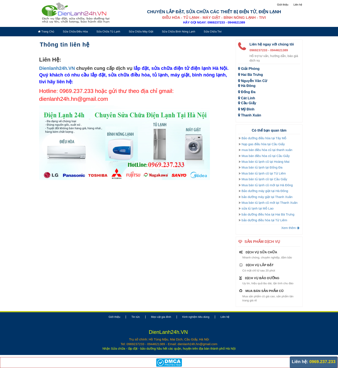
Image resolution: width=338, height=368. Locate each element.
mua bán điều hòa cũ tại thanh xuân (266, 150)
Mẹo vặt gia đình (161, 316)
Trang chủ (46, 31)
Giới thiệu (282, 4)
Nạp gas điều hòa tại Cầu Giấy (263, 144)
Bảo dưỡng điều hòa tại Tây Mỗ (263, 138)
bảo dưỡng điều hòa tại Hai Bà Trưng (267, 214)
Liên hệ (298, 4)
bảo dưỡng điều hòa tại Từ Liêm (264, 220)
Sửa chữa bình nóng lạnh (178, 31)
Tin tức (135, 316)
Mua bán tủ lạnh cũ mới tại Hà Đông (267, 185)
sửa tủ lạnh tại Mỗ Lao (257, 208)
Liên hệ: (300, 361)
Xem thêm (290, 228)
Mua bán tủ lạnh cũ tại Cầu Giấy (264, 179)
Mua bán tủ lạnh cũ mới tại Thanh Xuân (269, 202)
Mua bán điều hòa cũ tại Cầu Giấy (265, 156)
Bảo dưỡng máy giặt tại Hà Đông (264, 191)
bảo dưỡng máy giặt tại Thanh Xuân (267, 197)
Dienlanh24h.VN (57, 68)
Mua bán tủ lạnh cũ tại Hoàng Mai (265, 161)
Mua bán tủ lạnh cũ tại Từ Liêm (263, 173)
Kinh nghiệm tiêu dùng (195, 316)
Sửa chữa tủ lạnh (108, 31)
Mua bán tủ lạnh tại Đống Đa (261, 167)
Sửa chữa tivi (212, 31)
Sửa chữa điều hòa (75, 31)
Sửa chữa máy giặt (141, 31)
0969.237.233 (322, 361)
